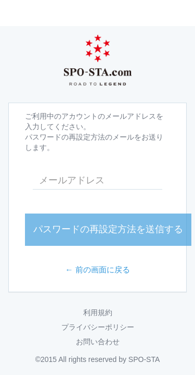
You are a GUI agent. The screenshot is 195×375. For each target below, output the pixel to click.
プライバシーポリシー (97, 327)
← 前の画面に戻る (97, 269)
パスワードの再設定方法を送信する (108, 229)
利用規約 (97, 312)
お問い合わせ (98, 342)
